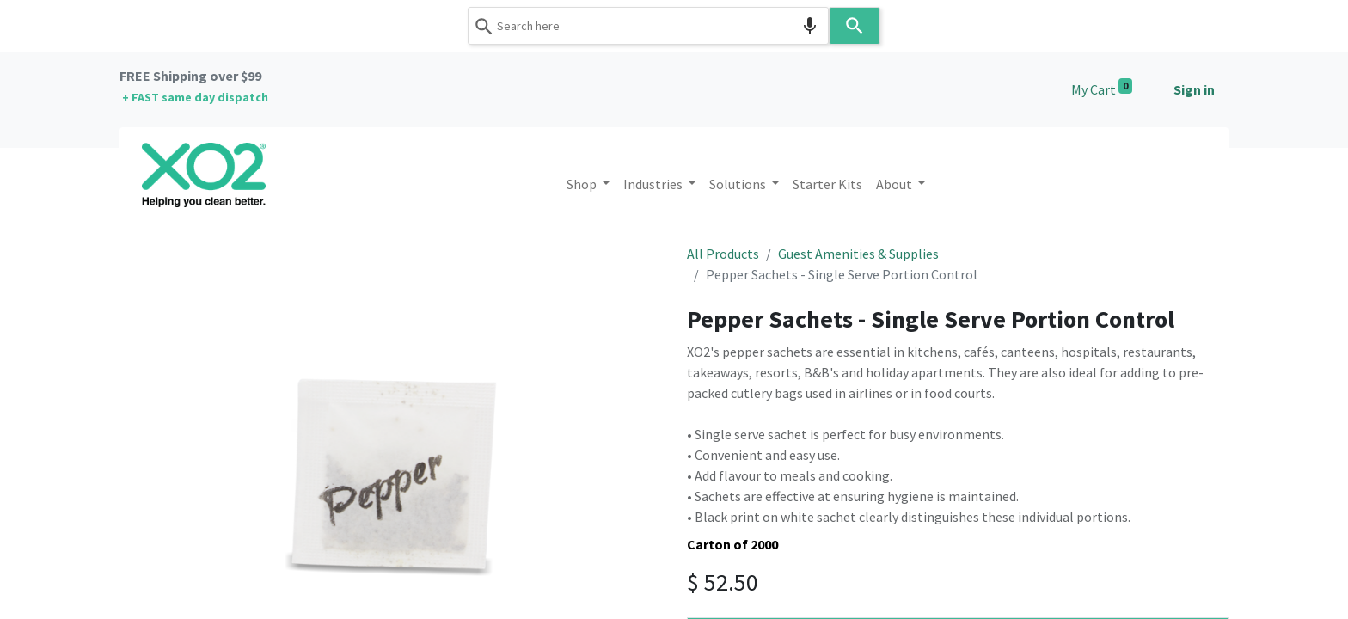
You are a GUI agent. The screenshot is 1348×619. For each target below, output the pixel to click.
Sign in (1194, 89)
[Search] (854, 26)
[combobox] (648, 26)
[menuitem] (827, 184)
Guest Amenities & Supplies (858, 253)
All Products (723, 253)
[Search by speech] (809, 25)
